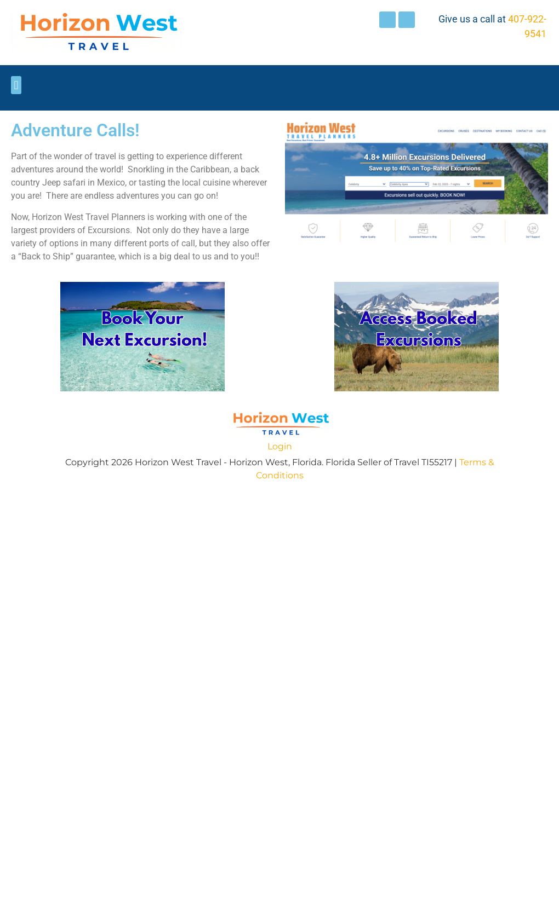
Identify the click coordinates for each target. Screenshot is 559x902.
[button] (16, 85)
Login (279, 446)
